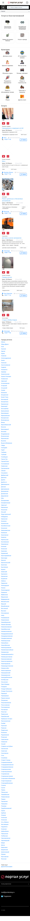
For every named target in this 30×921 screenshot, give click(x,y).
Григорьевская (5, 468)
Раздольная (4, 730)
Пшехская (4, 725)
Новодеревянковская (7, 633)
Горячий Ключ (5, 461)
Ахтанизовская (5, 383)
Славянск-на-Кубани (7, 746)
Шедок (3, 842)
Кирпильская (4, 539)
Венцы (3, 422)
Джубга (3, 479)
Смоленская (4, 748)
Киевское (3, 537)
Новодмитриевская (6, 638)
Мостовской (4, 608)
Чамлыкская (4, 833)
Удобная (3, 813)
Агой (2, 346)
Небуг (2, 615)
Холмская (4, 829)
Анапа (3, 360)
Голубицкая (4, 457)
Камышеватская (5, 530)
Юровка (3, 854)
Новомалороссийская (7, 649)
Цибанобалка (5, 831)
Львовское (4, 592)
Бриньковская (5, 411)
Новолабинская (5, 645)
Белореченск (4, 401)
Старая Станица (5, 760)
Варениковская (5, 415)
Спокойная (4, 757)
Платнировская (5, 707)
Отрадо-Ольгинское (6, 691)
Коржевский (4, 553)
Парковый (4, 693)
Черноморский (5, 840)
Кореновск (4, 551)
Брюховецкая (5, 413)
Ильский (3, 512)
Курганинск (4, 574)
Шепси (3, 845)
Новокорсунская (5, 640)
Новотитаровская (6, 670)
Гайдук (3, 445)
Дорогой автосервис (6, 866)
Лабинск (3, 581)
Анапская (3, 362)
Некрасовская (5, 620)
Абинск (3, 342)
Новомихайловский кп (7, 654)
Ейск (2, 498)
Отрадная (4, 686)
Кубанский (4, 571)
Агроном (3, 349)
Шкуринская (4, 849)
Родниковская (5, 734)
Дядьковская (4, 496)
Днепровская (4, 491)
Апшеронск (4, 369)
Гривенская (4, 466)
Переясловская (5, 698)
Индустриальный (6, 514)
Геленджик (4, 447)
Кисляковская (5, 542)
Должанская (4, 493)
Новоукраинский (5, 672)
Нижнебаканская (5, 622)
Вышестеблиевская (6, 443)
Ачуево (3, 390)
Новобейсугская (5, 629)
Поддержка (6, 896)
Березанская (4, 404)
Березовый (4, 406)
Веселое (3, 427)
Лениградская (5, 585)
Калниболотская (5, 525)
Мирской (3, 604)
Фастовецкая (4, 824)
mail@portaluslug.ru (8, 892)
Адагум (3, 351)
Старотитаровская (6, 780)
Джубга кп (4, 482)
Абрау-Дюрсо (5, 344)
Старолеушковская (6, 771)
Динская (3, 486)
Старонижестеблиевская (8, 778)
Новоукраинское (5, 675)
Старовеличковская (6, 762)
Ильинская (4, 509)
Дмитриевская (5, 489)
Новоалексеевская (6, 626)
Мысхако (3, 610)
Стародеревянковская (7, 764)
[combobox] (18, 7)
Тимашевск (4, 803)
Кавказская (4, 519)
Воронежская (5, 438)
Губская (3, 470)
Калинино (4, 521)
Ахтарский (4, 385)
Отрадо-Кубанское (6, 689)
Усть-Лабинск (5, 822)
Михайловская (5, 606)
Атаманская (4, 378)
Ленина (3, 587)
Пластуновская (5, 705)
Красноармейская (6, 555)
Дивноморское (5, 484)
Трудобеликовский (6, 808)
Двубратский (4, 475)
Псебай (3, 723)
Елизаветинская (5, 502)
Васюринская (5, 417)
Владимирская (5, 434)
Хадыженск (4, 826)
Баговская (4, 392)
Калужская (4, 528)
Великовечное (5, 420)
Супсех (3, 787)
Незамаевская (5, 617)
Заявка (23, 139)
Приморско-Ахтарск (6, 718)
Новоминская (5, 652)
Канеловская (4, 535)
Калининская (4, 523)
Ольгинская (4, 682)
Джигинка (3, 477)
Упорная (3, 815)
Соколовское (4, 753)
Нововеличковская (6, 631)
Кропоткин (4, 564)
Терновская (4, 801)
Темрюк (3, 799)
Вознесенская (5, 436)
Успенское (4, 819)
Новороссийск (5, 668)
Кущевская (4, 578)
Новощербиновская (6, 677)
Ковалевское (4, 544)
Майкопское (4, 594)
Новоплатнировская (6, 661)
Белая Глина (4, 397)
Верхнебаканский (6, 424)
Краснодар (4, 558)
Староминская (5, 774)
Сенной (3, 744)
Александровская (6, 358)
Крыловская (4, 567)
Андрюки (3, 367)
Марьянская (4, 597)
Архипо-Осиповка (6, 376)
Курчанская (4, 576)
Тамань (3, 790)
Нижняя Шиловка (6, 624)
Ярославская (4, 856)
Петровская (4, 700)
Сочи (2, 755)
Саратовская (4, 739)
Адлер (3, 353)
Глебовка (3, 452)
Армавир (3, 372)
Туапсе (3, 810)
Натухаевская (5, 613)
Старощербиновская (7, 783)
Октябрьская (4, 679)
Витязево (3, 431)
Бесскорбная (4, 408)
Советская (4, 751)
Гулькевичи (4, 473)
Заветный (4, 505)
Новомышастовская (6, 656)
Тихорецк (3, 806)
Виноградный (5, 429)
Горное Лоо (4, 459)
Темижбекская (5, 794)
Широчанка (4, 847)
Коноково (3, 546)
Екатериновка (5, 500)
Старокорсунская (6, 769)
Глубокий (3, 454)
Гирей (2, 450)
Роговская (4, 732)
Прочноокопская (5, 721)
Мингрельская (5, 601)
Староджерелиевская (7, 767)
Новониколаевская (6, 659)
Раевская (3, 728)
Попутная (3, 712)
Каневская (4, 532)
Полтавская (4, 709)
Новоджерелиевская (7, 636)
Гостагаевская (5, 463)
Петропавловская (6, 702)
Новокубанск (4, 643)
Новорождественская (7, 666)
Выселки (3, 440)
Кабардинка (4, 516)
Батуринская (4, 394)
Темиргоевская (5, 796)
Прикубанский (5, 716)
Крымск (3, 569)
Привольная (4, 714)
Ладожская (4, 583)
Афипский (4, 381)
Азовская (3, 355)
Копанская (4, 548)
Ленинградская (5, 590)
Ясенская (3, 859)
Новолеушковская (6, 647)
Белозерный (4, 399)
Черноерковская (5, 838)
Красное (3, 560)
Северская (4, 741)
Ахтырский (4, 388)
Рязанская (4, 737)
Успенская (4, 817)
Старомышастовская (7, 776)
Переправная (5, 695)
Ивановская (4, 507)
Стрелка (3, 785)
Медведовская (5, 599)
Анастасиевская (5, 365)
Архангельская (5, 374)
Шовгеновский (5, 852)
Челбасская (4, 836)
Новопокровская (5, 663)
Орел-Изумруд (5, 684)
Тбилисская (4, 792)
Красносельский (5, 562)
